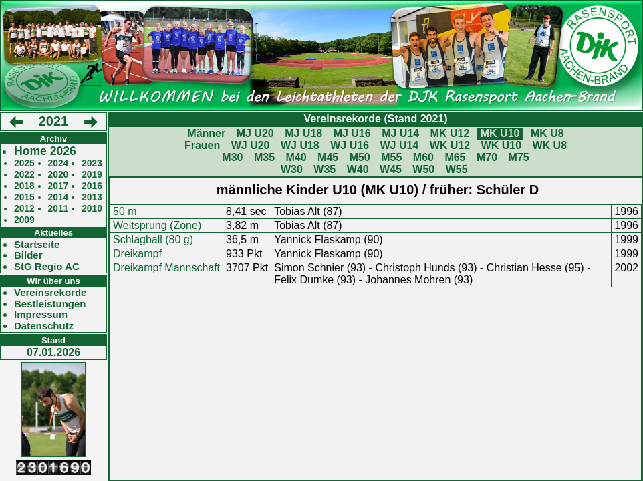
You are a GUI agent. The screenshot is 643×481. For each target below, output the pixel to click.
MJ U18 (303, 133)
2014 (58, 197)
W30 (292, 169)
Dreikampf (137, 253)
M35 (264, 157)
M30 (232, 157)
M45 (327, 157)
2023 (92, 163)
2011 (58, 209)
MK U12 (450, 133)
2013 (92, 197)
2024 (58, 163)
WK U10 (501, 145)
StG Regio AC (47, 266)
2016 (92, 186)
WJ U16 (349, 145)
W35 (324, 169)
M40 (295, 157)
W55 (457, 169)
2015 (24, 197)
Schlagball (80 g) (153, 239)
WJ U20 (250, 145)
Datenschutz (44, 326)
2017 (58, 186)
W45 (391, 169)
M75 (519, 157)
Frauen (202, 145)
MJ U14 (400, 133)
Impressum (41, 314)
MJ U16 (352, 133)
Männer (206, 133)
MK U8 (547, 133)
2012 (24, 209)
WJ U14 (399, 145)
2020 (58, 175)
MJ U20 (255, 133)
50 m (125, 211)
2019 (92, 175)
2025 (24, 163)
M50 (360, 157)
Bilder (28, 255)
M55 (391, 157)
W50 (423, 169)
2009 (24, 220)
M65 (454, 157)
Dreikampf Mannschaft (166, 267)
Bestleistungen (50, 304)
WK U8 (550, 145)
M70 (487, 157)
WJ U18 (300, 145)
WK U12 (450, 145)
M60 (423, 157)
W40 (358, 169)
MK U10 (500, 133)
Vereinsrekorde (50, 292)
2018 (24, 186)
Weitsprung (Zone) (157, 225)
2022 (24, 175)
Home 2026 (45, 151)
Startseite (36, 244)
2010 (92, 209)
